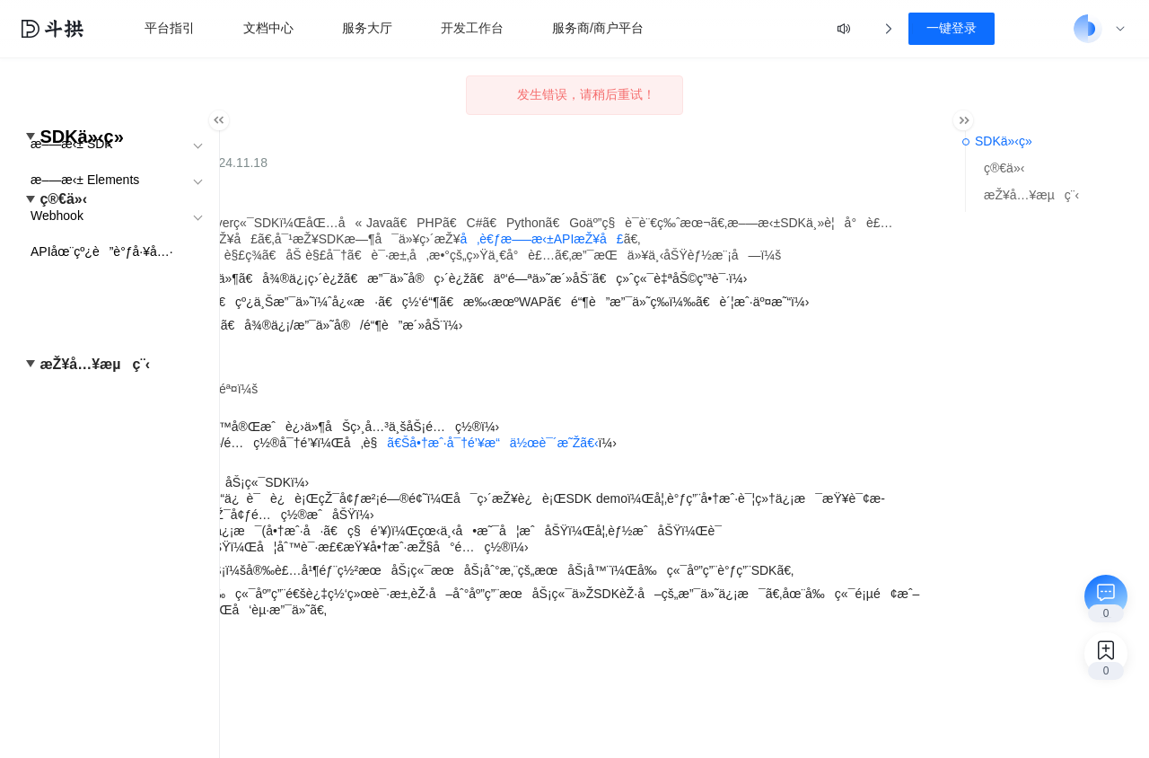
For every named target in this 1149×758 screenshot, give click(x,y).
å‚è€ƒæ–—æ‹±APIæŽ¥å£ (422, 255)
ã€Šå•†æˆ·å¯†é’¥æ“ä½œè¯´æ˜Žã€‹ (701, 507)
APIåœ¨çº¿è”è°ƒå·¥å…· (102, 251)
